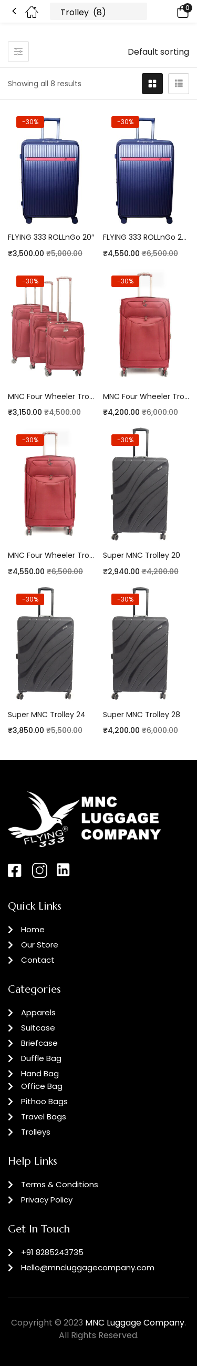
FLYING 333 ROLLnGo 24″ (146, 237)
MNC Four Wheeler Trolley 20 (51, 396)
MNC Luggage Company (134, 1323)
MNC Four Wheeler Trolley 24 (146, 396)
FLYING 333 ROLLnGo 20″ (51, 237)
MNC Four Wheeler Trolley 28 (51, 555)
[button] (168, 11)
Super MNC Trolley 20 (141, 555)
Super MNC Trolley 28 (141, 714)
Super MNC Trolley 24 (47, 714)
